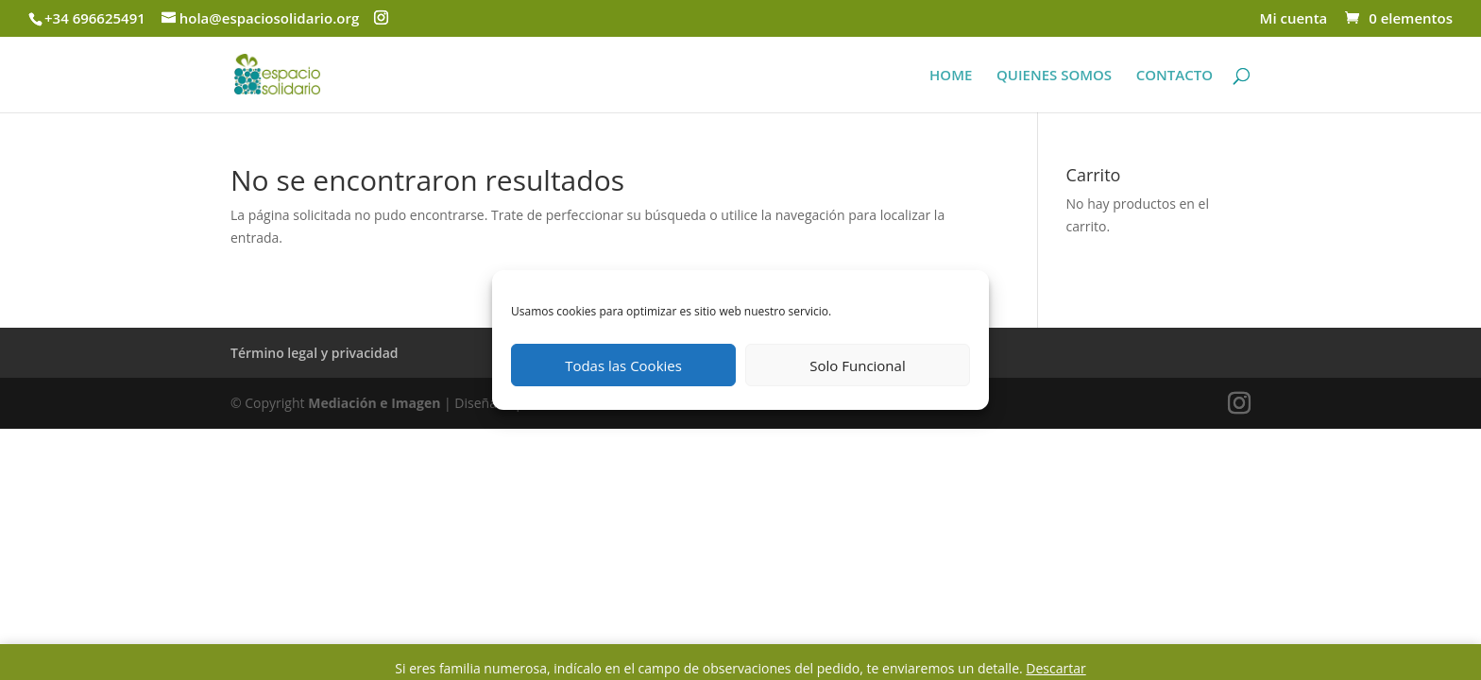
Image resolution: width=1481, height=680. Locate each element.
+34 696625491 (94, 17)
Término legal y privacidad (314, 353)
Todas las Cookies (623, 365)
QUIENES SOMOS (1054, 76)
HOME (950, 76)
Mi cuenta (1294, 19)
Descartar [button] (1055, 668)
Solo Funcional (857, 365)
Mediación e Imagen (374, 403)
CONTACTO (1174, 76)
